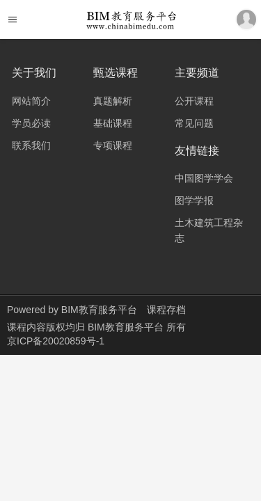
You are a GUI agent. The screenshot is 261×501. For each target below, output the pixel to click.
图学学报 (194, 200)
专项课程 (112, 145)
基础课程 (112, 123)
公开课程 (194, 100)
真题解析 (112, 100)
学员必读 (31, 123)
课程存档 (166, 309)
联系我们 (31, 145)
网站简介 (31, 100)
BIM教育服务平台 (99, 309)
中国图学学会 (204, 178)
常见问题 (194, 123)
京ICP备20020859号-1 (55, 341)
